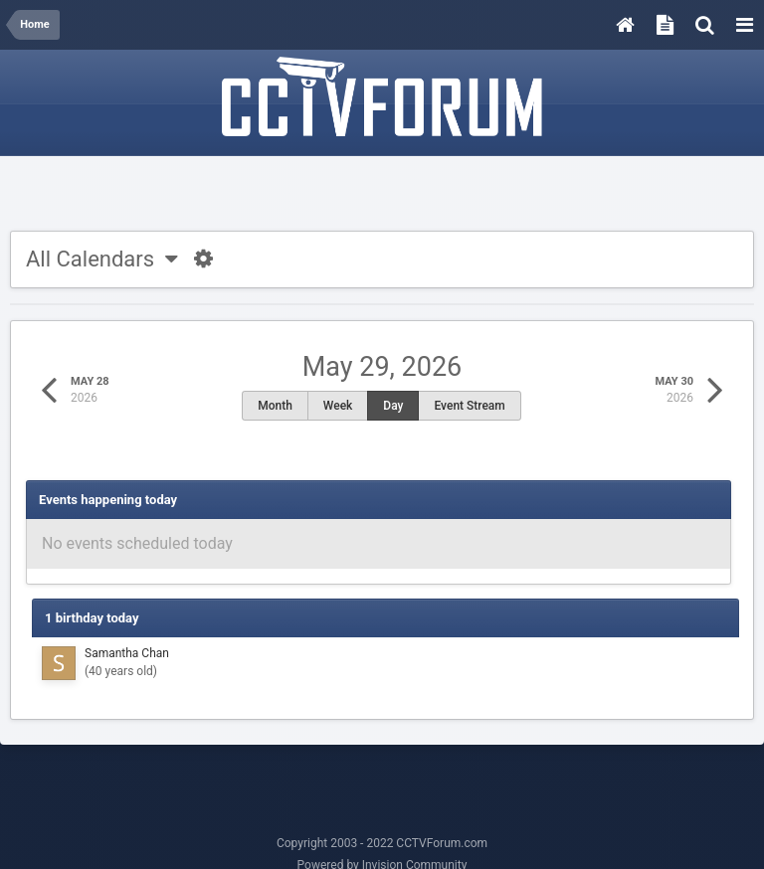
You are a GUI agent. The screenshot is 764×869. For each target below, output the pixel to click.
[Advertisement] (382, 196)
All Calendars (102, 259)
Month (275, 406)
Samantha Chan (127, 653)
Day (393, 406)
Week (338, 406)
